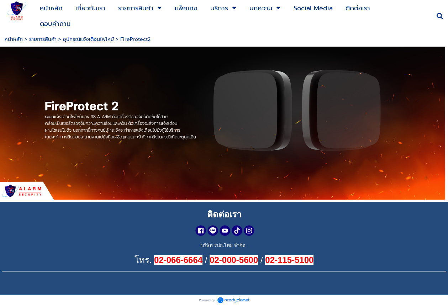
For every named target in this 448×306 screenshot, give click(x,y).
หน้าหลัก (14, 39)
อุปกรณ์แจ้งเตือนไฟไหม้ (88, 39)
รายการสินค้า (43, 39)
